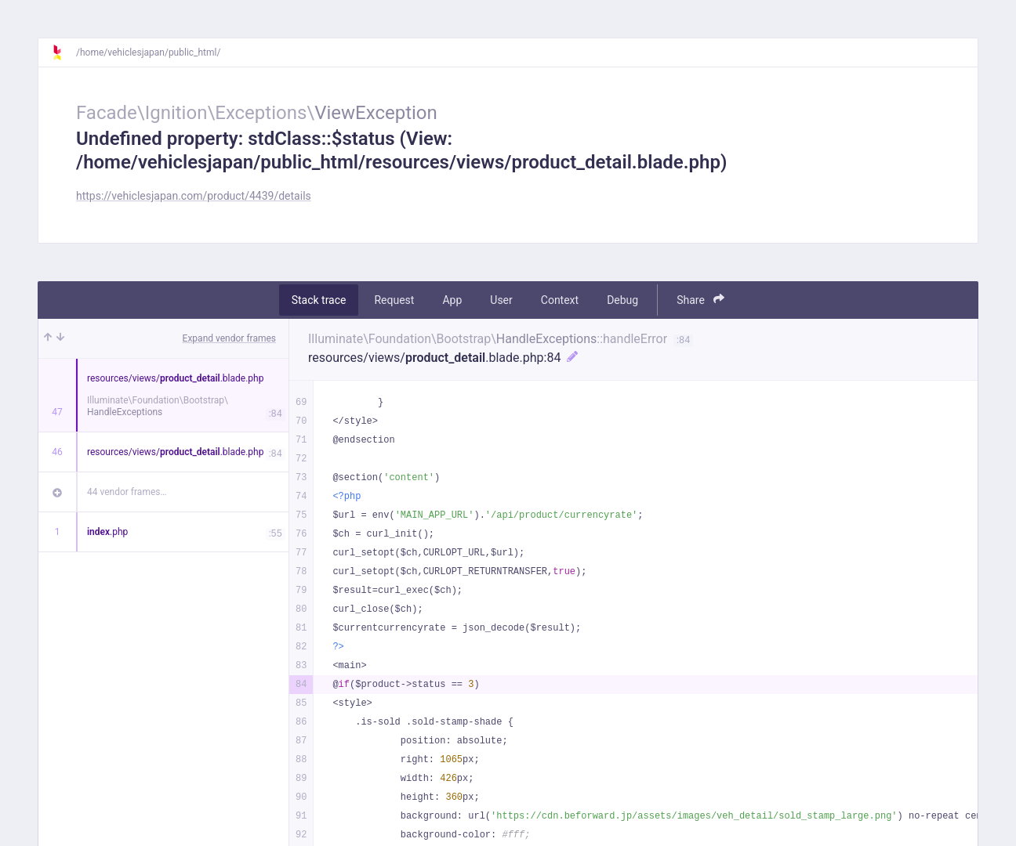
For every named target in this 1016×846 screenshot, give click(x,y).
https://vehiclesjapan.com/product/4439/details (193, 196)
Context (560, 300)
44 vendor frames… (126, 491)
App (452, 300)
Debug (622, 300)
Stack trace (319, 300)
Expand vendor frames (229, 338)
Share (700, 299)
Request (394, 300)
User (501, 300)
